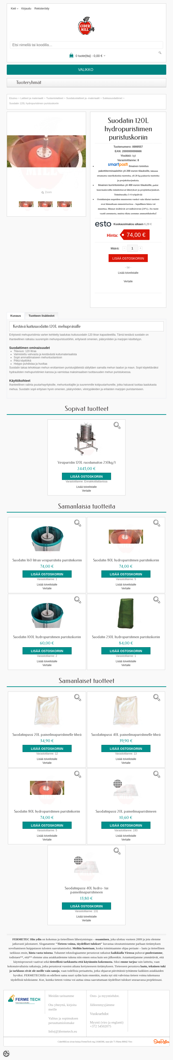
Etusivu (13, 98)
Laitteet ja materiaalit (31, 98)
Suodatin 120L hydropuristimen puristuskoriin (34, 103)
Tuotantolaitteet (54, 98)
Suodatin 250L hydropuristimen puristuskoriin (126, 637)
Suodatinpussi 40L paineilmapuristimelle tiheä (126, 735)
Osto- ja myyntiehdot (104, 996)
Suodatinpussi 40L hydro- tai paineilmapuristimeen (86, 890)
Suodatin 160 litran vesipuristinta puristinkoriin (47, 560)
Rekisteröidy (41, 8)
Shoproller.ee (161, 1041)
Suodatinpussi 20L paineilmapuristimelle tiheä (47, 735)
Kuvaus (15, 315)
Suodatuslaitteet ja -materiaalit (83, 98)
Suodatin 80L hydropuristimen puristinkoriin (126, 560)
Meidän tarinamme (61, 996)
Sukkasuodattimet (112, 98)
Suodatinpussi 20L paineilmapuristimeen (126, 811)
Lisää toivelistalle (128, 272)
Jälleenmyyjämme (102, 1005)
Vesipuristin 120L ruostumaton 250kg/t (87, 463)
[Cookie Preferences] (6, 1054)
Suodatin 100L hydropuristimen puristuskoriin (47, 637)
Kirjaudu (26, 8)
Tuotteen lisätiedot (42, 315)
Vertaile (128, 281)
